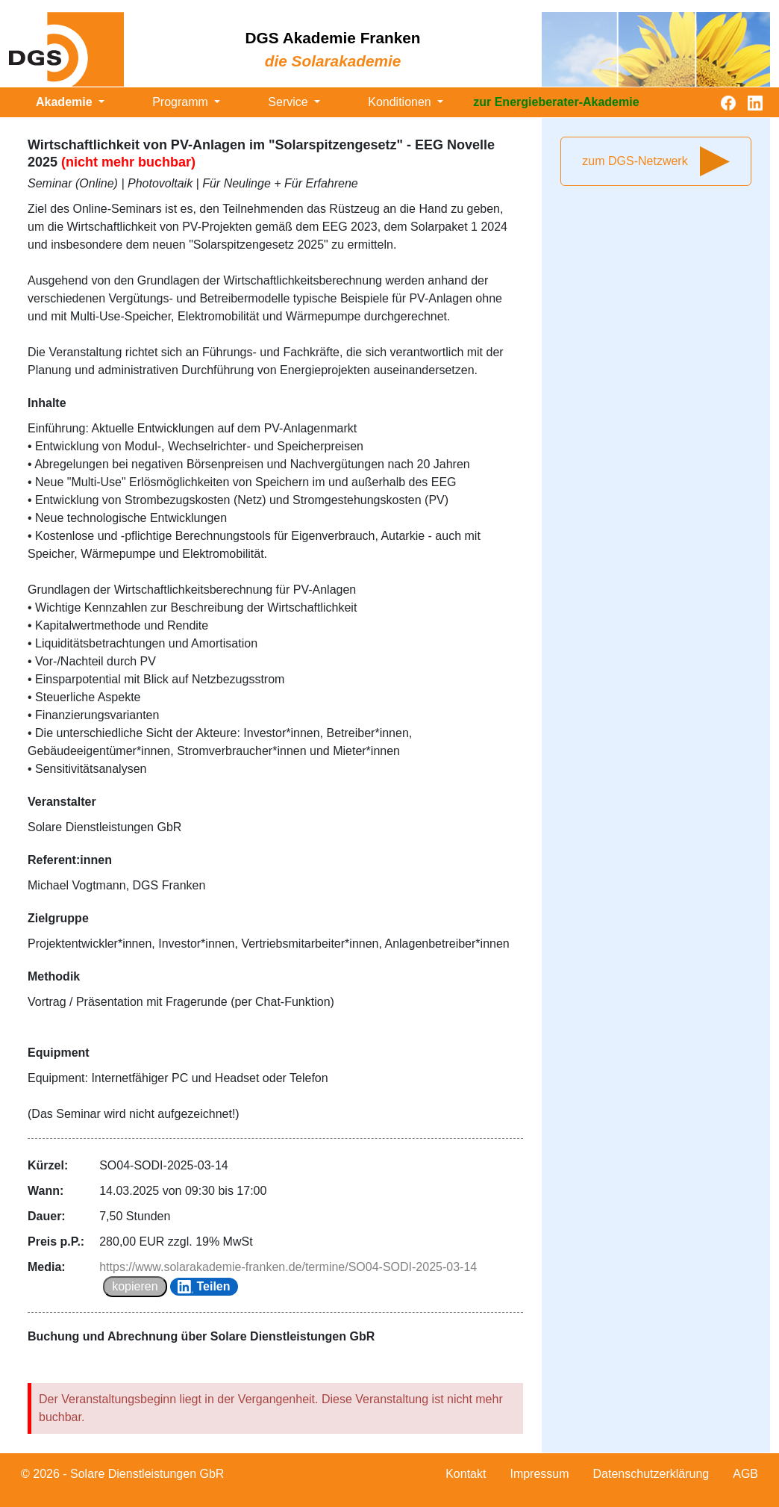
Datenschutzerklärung (651, 1473)
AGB (745, 1473)
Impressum (539, 1473)
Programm (181, 102)
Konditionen (401, 102)
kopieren (134, 1286)
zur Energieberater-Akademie (556, 102)
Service (289, 102)
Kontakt (465, 1473)
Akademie (66, 102)
